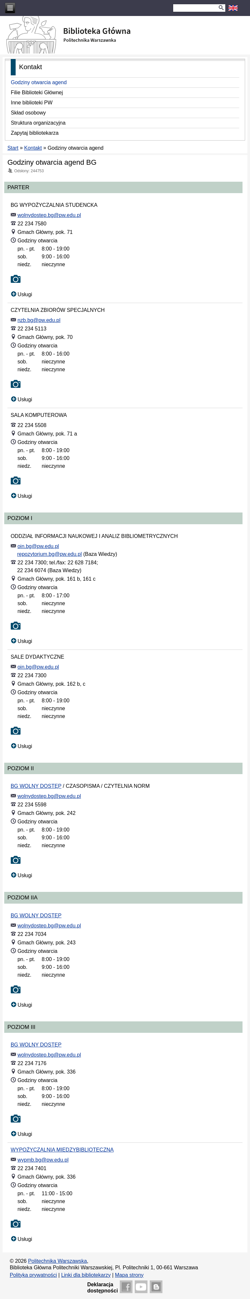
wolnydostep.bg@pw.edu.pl (49, 215)
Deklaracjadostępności (102, 1287)
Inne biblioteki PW (31, 102)
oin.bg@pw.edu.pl (38, 546)
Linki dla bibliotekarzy (86, 1275)
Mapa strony (129, 1275)
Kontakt (33, 148)
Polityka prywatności (33, 1275)
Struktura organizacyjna (38, 123)
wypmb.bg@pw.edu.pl (43, 1160)
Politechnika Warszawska (57, 1261)
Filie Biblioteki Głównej (37, 92)
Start (13, 148)
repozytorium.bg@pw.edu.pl (49, 554)
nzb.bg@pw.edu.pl (39, 320)
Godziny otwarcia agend (39, 82)
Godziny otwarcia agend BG (52, 162)
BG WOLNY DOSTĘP (36, 786)
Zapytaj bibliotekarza (35, 133)
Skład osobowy (28, 112)
